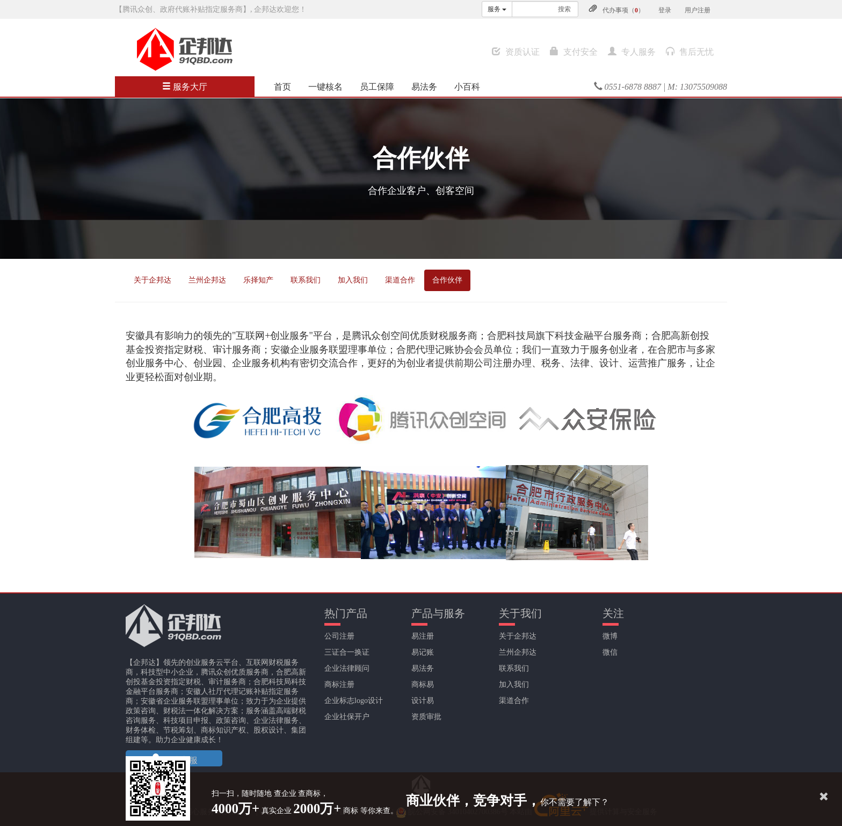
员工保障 (377, 86)
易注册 (422, 636)
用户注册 (697, 10)
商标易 (422, 684)
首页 (282, 86)
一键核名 (325, 86)
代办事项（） (623, 10)
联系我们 (306, 280)
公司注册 (339, 636)
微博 (610, 636)
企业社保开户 (346, 717)
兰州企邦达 (207, 280)
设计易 (422, 701)
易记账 (422, 652)
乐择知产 (258, 280)
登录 (664, 10)
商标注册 (339, 684)
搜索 (564, 9)
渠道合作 (400, 280)
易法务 (424, 86)
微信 (610, 652)
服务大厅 (184, 86)
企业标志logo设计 (353, 701)
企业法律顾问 (346, 668)
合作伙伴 (447, 280)
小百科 (467, 86)
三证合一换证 (346, 652)
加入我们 (353, 280)
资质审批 (426, 717)
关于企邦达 (152, 280)
